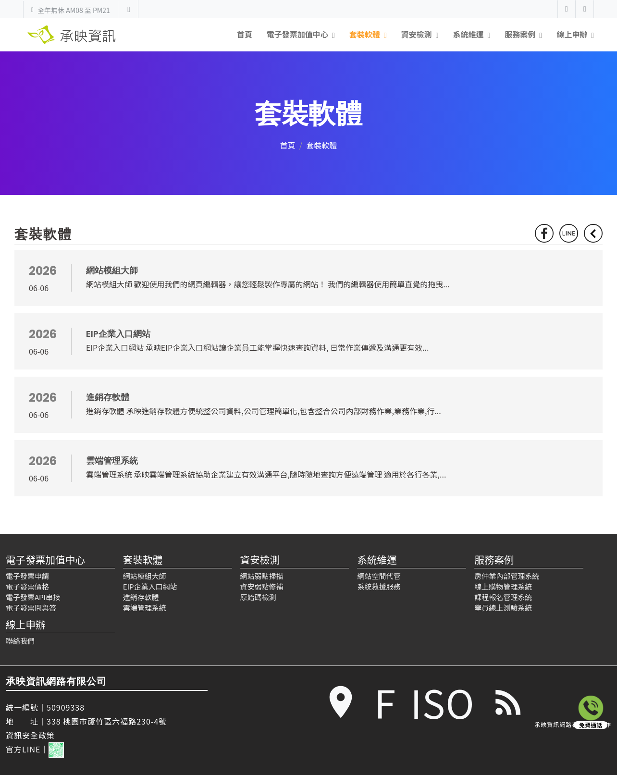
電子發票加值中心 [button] (297, 34)
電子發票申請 (27, 576)
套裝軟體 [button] (364, 34)
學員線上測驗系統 (503, 608)
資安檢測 (260, 559)
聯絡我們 (20, 641)
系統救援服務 (378, 586)
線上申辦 (25, 624)
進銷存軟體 (141, 597)
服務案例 (494, 559)
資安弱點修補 (262, 586)
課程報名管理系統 (503, 597)
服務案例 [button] (520, 34)
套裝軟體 (142, 559)
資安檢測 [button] (416, 34)
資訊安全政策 (30, 735)
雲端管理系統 (144, 608)
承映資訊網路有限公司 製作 (572, 724)
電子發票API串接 (33, 597)
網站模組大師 (144, 576)
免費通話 (590, 725)
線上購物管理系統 (503, 586)
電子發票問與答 (31, 608)
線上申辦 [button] (571, 34)
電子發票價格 (27, 586)
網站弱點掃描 (262, 576)
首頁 (244, 34)
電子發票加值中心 (45, 559)
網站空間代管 (378, 576)
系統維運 (376, 559)
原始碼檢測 (258, 597)
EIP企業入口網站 (150, 586)
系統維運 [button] (468, 34)
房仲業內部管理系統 (506, 576)
